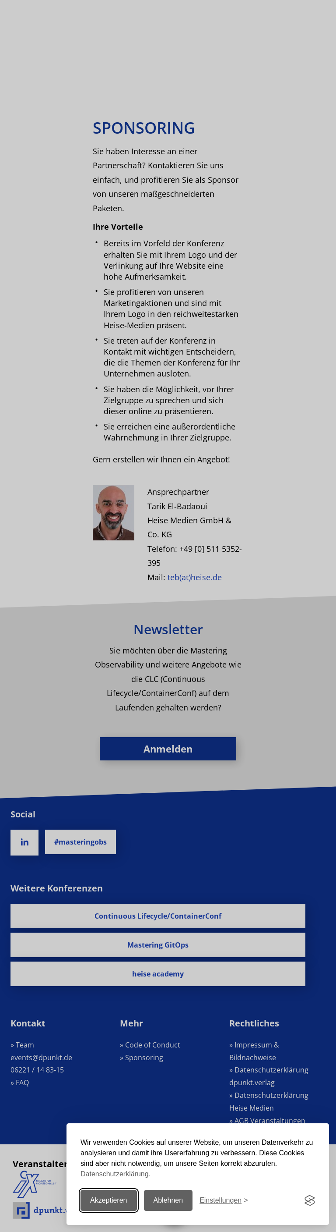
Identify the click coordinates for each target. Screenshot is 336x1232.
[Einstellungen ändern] (224, 1200)
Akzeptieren (108, 1200)
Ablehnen (168, 1200)
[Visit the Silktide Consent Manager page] (309, 1200)
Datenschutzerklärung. (115, 1174)
